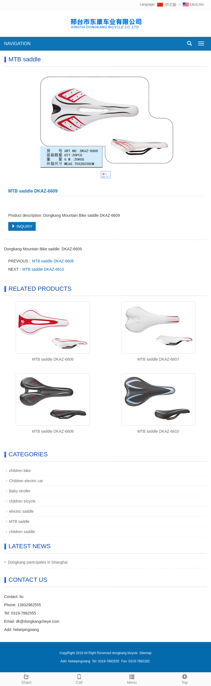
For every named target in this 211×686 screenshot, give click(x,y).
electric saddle (21, 511)
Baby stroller (19, 491)
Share (26, 679)
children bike (20, 470)
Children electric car (26, 481)
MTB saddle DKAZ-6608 (53, 261)
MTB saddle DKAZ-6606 (53, 359)
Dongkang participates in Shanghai (38, 562)
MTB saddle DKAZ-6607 (158, 359)
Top (184, 679)
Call (79, 679)
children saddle (22, 531)
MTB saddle (19, 521)
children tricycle (22, 501)
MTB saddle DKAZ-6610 (43, 269)
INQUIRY (22, 226)
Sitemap (145, 653)
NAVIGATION (17, 43)
